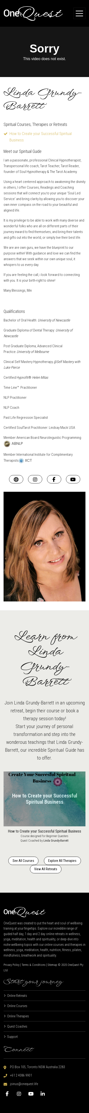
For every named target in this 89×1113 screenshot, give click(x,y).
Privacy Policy (11, 965)
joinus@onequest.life (24, 1084)
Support (12, 1037)
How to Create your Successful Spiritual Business (44, 831)
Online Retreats (17, 996)
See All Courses (23, 861)
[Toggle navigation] (79, 13)
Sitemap (52, 965)
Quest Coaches (17, 1026)
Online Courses (17, 1006)
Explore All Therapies (62, 861)
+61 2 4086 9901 (21, 1075)
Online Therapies (18, 1016)
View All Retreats (45, 869)
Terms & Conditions (34, 965)
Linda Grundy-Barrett (56, 840)
